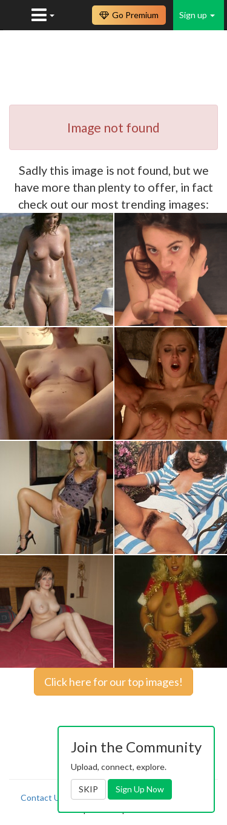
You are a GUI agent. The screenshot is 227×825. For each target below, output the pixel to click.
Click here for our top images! (113, 681)
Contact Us (42, 797)
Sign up (197, 15)
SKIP (88, 789)
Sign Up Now (140, 789)
